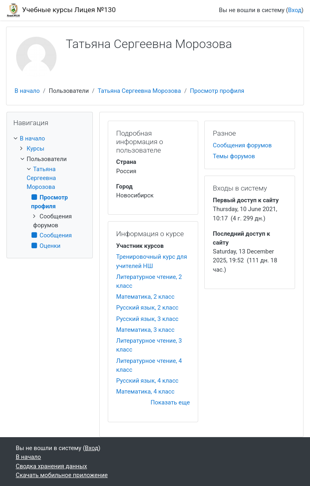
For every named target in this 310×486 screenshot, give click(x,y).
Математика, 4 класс (145, 391)
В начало (27, 90)
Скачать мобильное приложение (62, 475)
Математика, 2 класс (145, 296)
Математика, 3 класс (145, 329)
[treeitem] (49, 138)
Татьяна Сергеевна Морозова (139, 90)
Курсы (35, 148)
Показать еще (170, 402)
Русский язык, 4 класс (147, 380)
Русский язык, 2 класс (147, 307)
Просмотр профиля (217, 90)
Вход (295, 10)
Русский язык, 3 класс (147, 319)
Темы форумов (234, 156)
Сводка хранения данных (51, 466)
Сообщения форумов (242, 145)
